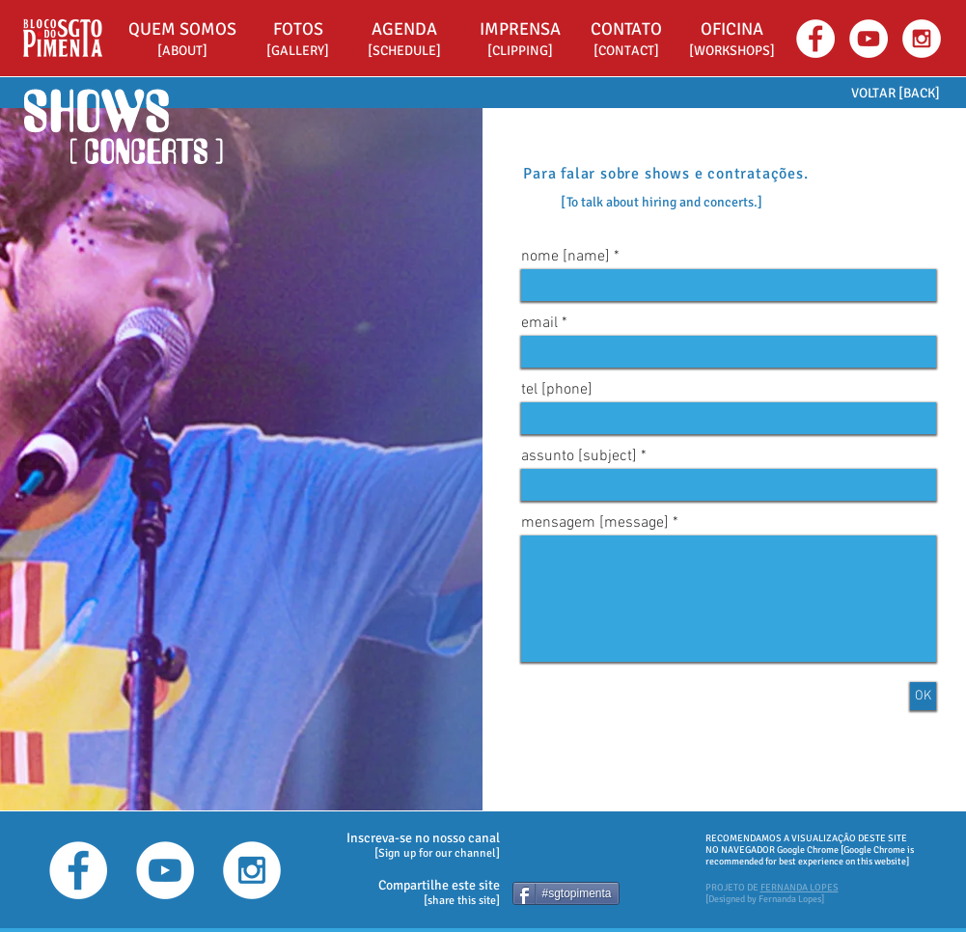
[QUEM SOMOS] (182, 29)
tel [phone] (557, 389)
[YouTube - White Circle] (868, 38)
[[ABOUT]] (182, 51)
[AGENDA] (404, 29)
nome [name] (565, 256)
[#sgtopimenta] (566, 893)
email (539, 323)
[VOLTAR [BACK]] (895, 93)
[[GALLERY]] (298, 51)
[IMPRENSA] (520, 29)
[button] (732, 29)
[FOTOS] (298, 29)
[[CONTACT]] (626, 51)
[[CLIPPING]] (520, 51)
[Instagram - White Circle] (921, 38)
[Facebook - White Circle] (815, 38)
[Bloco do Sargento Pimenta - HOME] (62, 37)
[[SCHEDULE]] (404, 51)
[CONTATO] (626, 29)
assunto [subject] (579, 456)
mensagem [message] (595, 523)
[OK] (923, 696)
